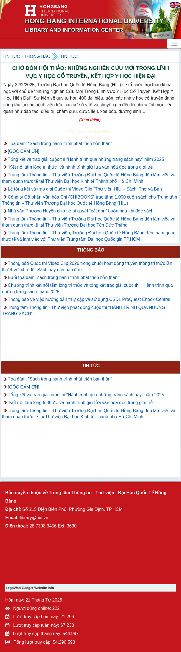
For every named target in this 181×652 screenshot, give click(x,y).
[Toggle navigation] (174, 44)
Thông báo (90, 250)
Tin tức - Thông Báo (26, 56)
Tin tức (69, 56)
